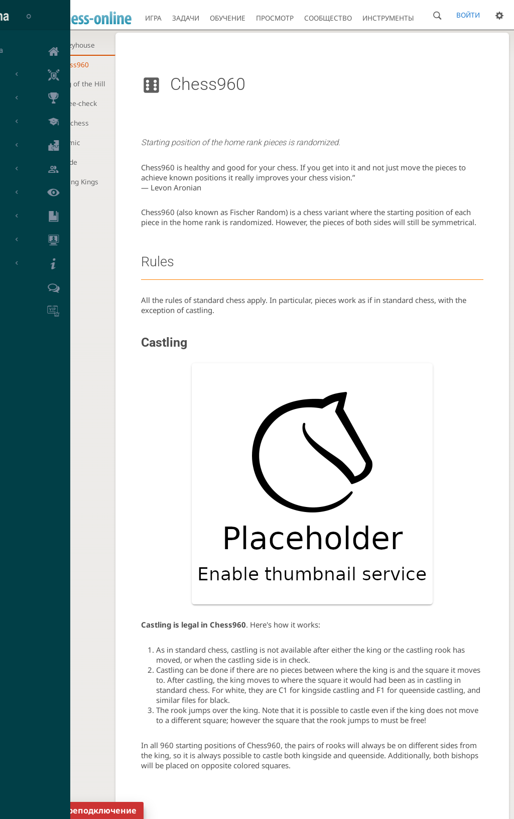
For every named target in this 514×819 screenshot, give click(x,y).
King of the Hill (81, 83)
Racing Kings (77, 181)
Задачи (185, 18)
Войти (468, 15)
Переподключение (97, 810)
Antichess (73, 123)
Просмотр (275, 18)
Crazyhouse (76, 45)
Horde (67, 162)
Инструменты (388, 18)
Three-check (77, 103)
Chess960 (73, 64)
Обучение (227, 18)
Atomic (68, 142)
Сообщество (328, 18)
